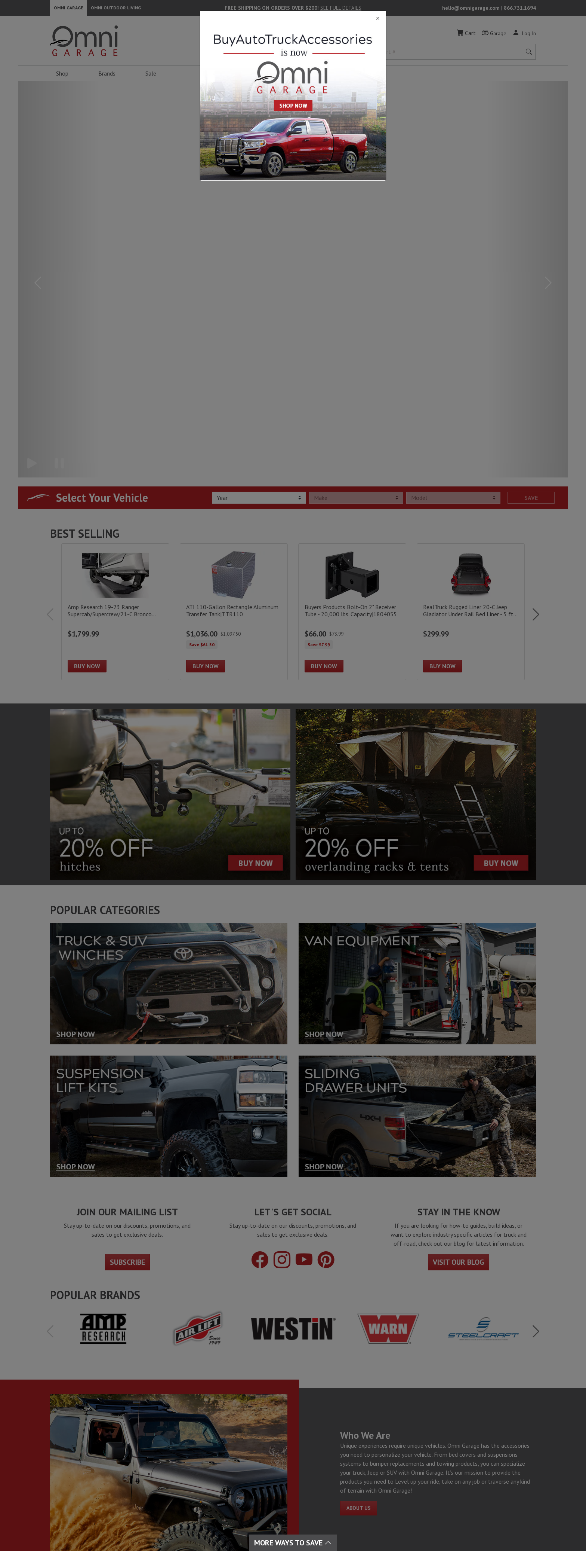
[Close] (293, 18)
